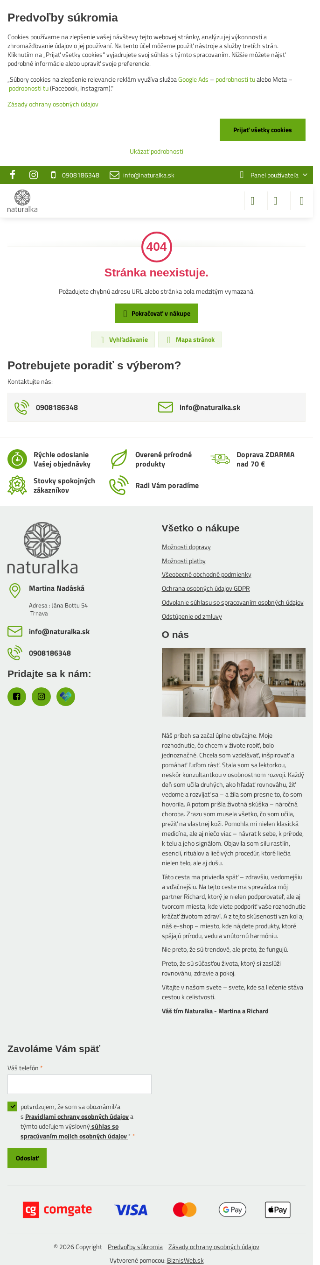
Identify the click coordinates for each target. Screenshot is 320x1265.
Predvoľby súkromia (135, 1246)
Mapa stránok (189, 339)
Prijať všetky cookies (262, 129)
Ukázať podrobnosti (156, 151)
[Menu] (302, 200)
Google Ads (193, 79)
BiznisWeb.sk (185, 1260)
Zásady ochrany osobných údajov (213, 1246)
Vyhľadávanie (122, 339)
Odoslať (27, 1158)
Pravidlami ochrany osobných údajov (77, 1116)
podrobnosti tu (235, 79)
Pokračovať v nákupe (155, 313)
